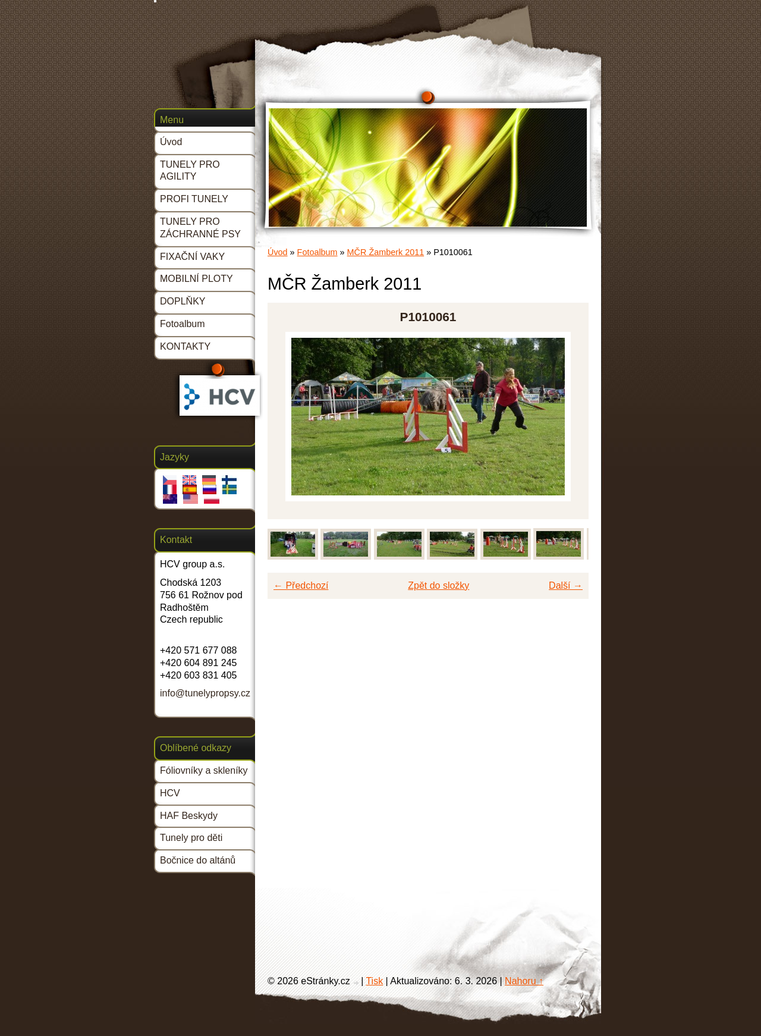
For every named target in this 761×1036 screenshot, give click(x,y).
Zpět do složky (438, 585)
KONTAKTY (185, 346)
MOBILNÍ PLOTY (196, 279)
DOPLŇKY (182, 301)
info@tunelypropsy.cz (205, 693)
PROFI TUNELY (194, 199)
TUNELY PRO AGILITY (190, 170)
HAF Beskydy (189, 816)
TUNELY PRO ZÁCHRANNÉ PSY (200, 227)
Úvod (278, 252)
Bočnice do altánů (197, 860)
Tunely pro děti (191, 838)
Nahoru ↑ (524, 981)
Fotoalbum (317, 252)
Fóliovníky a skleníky (204, 770)
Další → (566, 585)
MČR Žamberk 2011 (385, 252)
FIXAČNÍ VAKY (192, 257)
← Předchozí (300, 585)
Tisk (374, 981)
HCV (170, 793)
